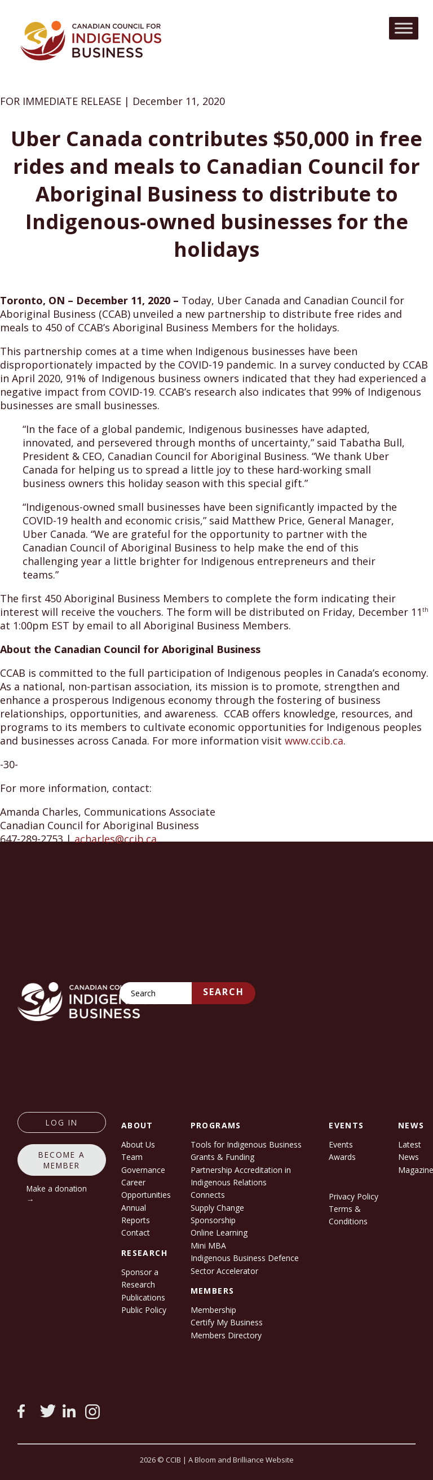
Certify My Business (227, 1322)
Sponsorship (213, 1220)
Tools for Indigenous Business (246, 1144)
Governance (143, 1169)
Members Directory (226, 1335)
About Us (138, 1144)
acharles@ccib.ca (115, 839)
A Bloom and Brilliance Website (241, 1460)
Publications (143, 1297)
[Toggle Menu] (404, 28)
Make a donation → (56, 1194)
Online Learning (219, 1232)
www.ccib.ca (314, 740)
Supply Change (217, 1207)
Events (341, 1144)
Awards (342, 1156)
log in (62, 1122)
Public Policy (143, 1309)
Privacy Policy (353, 1196)
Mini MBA (208, 1245)
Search (223, 992)
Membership (213, 1309)
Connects (208, 1194)
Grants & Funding (222, 1156)
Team (132, 1156)
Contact (135, 1232)
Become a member (61, 1160)
